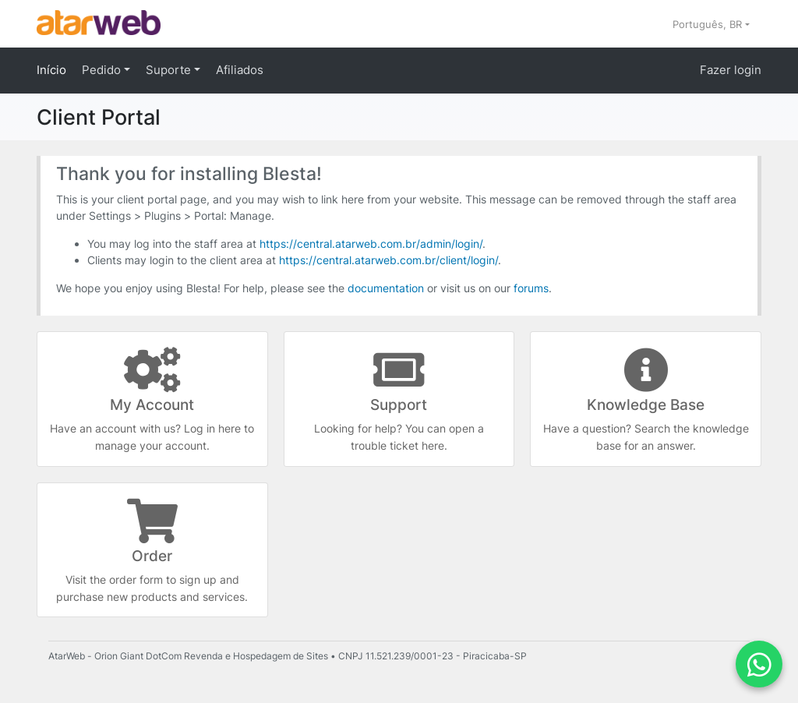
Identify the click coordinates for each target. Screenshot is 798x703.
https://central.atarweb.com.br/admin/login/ (371, 243)
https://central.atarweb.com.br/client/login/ (388, 260)
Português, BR (709, 24)
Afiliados (239, 69)
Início (51, 69)
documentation (386, 288)
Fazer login (730, 69)
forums (531, 288)
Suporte (170, 69)
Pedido (103, 69)
